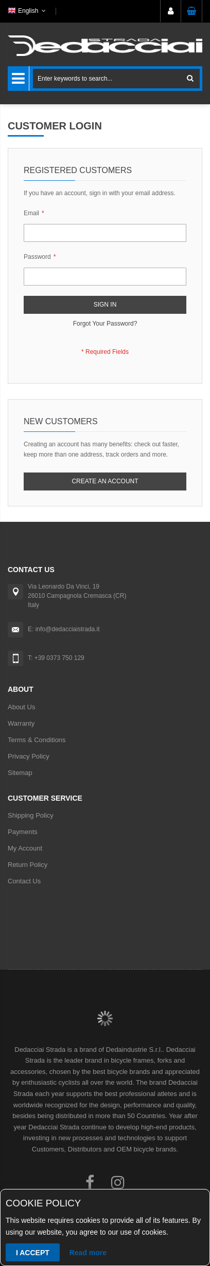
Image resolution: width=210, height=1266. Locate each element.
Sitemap (20, 773)
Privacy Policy (28, 756)
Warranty (21, 723)
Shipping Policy (31, 815)
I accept (32, 1253)
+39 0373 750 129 (59, 658)
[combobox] (116, 78)
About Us (21, 707)
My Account (25, 848)
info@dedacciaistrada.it (68, 629)
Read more (88, 1253)
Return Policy (27, 864)
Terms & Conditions (37, 740)
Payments (23, 832)
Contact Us (24, 881)
